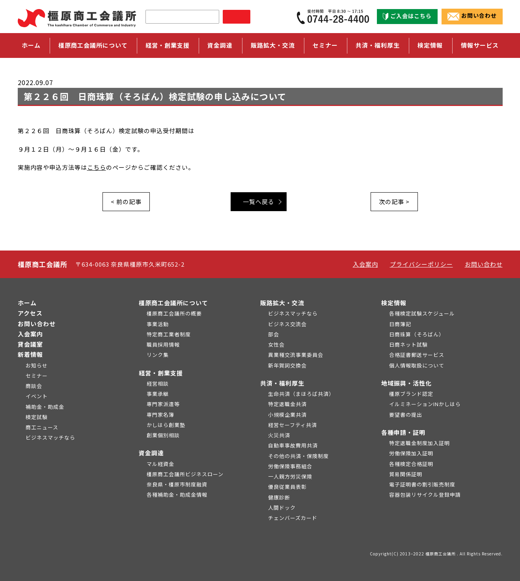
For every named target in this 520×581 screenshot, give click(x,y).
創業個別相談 (163, 435)
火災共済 (279, 435)
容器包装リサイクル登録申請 (425, 494)
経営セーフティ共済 (292, 425)
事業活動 (158, 324)
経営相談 (158, 383)
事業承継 (158, 393)
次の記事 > (394, 201)
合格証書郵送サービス (416, 354)
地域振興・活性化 (406, 383)
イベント (37, 396)
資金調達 (151, 453)
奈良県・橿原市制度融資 (177, 484)
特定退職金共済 (287, 404)
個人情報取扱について (416, 365)
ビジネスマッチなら (50, 437)
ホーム (31, 45)
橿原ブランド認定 (411, 393)
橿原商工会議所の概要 (174, 313)
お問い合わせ (472, 16)
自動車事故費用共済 (293, 445)
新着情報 (30, 354)
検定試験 (37, 417)
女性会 (276, 344)
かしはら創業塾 (166, 425)
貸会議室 (30, 344)
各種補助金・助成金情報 (177, 494)
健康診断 (279, 497)
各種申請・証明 (403, 432)
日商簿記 (400, 324)
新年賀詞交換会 (287, 365)
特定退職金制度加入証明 (419, 443)
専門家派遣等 (163, 404)
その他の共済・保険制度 (298, 456)
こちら (96, 167)
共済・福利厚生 (282, 383)
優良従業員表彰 (287, 486)
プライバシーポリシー (421, 264)
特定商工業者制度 (169, 334)
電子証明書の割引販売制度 (422, 484)
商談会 (34, 386)
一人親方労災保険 (290, 476)
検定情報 (393, 303)
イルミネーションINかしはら (425, 404)
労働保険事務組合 (290, 466)
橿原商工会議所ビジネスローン (185, 474)
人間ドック (282, 507)
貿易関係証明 (405, 474)
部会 (273, 334)
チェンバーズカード (292, 518)
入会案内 (365, 264)
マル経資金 (160, 464)
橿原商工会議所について (173, 303)
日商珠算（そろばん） (416, 334)
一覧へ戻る (258, 201)
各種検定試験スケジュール (422, 313)
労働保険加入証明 (411, 453)
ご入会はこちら (407, 16)
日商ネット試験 (408, 344)
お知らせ (37, 365)
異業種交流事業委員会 (295, 354)
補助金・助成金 (45, 406)
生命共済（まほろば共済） (301, 393)
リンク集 (158, 354)
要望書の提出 (405, 414)
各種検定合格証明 (411, 464)
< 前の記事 (126, 201)
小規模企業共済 (287, 414)
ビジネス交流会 (287, 324)
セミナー (325, 45)
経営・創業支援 (161, 373)
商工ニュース (42, 427)
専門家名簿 (160, 414)
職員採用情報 (163, 344)
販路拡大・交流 (282, 303)
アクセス (30, 313)
